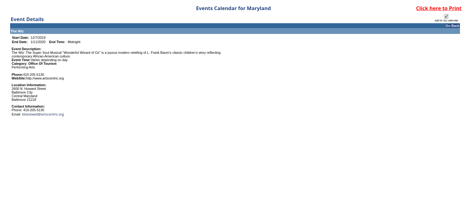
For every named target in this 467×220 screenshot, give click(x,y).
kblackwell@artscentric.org (43, 114)
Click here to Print (438, 8)
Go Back (452, 26)
